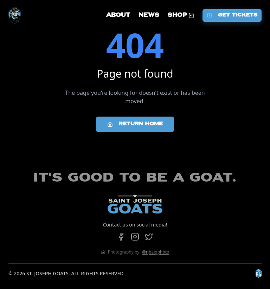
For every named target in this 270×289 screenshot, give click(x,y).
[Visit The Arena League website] (259, 273)
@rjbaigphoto (155, 252)
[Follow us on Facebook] (121, 236)
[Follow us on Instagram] (135, 236)
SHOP (181, 15)
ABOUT (118, 15)
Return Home (135, 124)
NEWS (149, 15)
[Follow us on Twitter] (149, 236)
